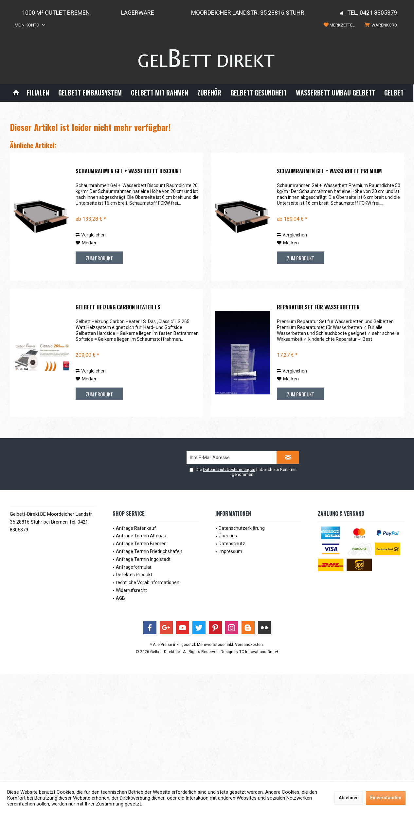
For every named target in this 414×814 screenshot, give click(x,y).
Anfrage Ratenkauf (136, 528)
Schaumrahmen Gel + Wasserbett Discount (129, 171)
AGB (120, 598)
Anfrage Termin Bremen (141, 543)
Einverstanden (385, 797)
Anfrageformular (134, 567)
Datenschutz (232, 543)
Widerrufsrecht (131, 590)
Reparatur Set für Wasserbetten (318, 307)
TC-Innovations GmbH (258, 651)
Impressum (230, 551)
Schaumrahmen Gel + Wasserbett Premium (329, 171)
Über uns (228, 535)
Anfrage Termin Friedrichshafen (149, 551)
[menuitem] (382, 25)
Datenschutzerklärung (242, 528)
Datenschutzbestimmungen (229, 469)
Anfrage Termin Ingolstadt (143, 559)
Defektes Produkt (134, 574)
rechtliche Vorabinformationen (147, 582)
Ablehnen (349, 797)
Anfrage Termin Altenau (141, 535)
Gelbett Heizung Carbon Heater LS (118, 307)
